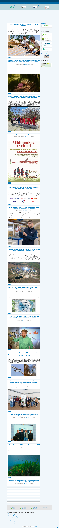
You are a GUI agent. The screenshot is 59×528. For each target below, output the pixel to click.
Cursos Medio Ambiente (13, 519)
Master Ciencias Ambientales (14, 518)
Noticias (19, 1)
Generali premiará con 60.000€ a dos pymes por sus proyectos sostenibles (23, 24)
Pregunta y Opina (37, 1)
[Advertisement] (29, 15)
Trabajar (31, 1)
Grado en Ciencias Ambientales (14, 517)
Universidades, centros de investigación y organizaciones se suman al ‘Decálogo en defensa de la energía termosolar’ (24, 250)
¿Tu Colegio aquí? (46, 51)
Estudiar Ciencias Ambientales (12, 516)
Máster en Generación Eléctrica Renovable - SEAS (35, 507)
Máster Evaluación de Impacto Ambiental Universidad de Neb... (12, 5)
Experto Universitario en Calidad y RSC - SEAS (24, 507)
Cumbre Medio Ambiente (13, 520)
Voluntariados (12, 521)
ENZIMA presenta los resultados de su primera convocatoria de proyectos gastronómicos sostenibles (23, 415)
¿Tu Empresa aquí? (46, 29)
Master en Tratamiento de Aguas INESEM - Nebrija (35, 5)
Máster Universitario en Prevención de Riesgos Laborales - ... (47, 5)
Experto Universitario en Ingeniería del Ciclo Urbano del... (46, 507)
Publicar (42, 1)
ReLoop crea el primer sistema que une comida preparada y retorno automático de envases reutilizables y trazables (23, 208)
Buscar (36, 527)
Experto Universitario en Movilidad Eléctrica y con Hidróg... (13, 507)
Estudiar (26, 1)
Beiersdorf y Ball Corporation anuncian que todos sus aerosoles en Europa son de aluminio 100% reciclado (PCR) (24, 481)
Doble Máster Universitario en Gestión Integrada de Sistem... (24, 5)
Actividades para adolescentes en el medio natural (23, 135)
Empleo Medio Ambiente (13, 523)
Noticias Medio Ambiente (12, 514)
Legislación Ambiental (11, 515)
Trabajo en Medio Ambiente (12, 522)
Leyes (22, 1)
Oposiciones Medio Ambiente (14, 524)
